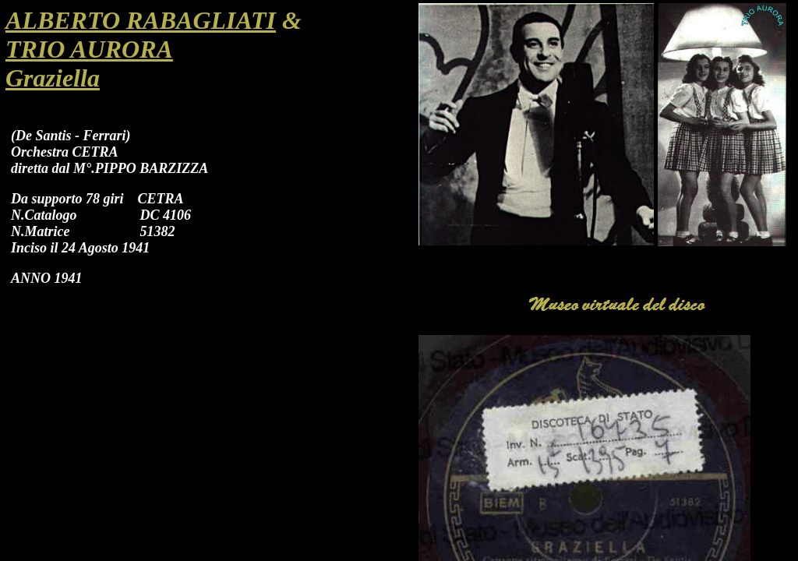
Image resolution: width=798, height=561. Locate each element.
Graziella (52, 78)
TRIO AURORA (89, 49)
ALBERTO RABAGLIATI (140, 20)
